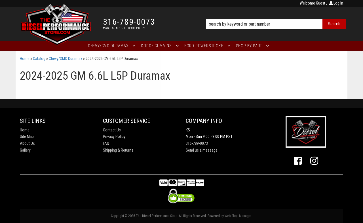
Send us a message (202, 150)
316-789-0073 (197, 143)
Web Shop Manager (238, 216)
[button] (276, 16)
